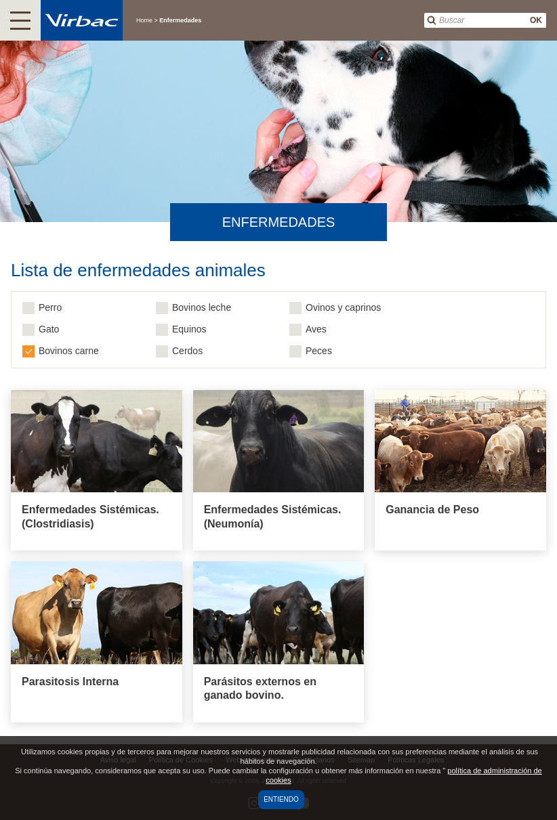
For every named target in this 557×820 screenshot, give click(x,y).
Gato (49, 329)
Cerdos (187, 350)
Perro (50, 307)
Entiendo (281, 799)
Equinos (189, 329)
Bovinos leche (201, 307)
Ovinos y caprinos (343, 307)
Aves (316, 329)
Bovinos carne (69, 350)
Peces (319, 350)
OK (536, 20)
